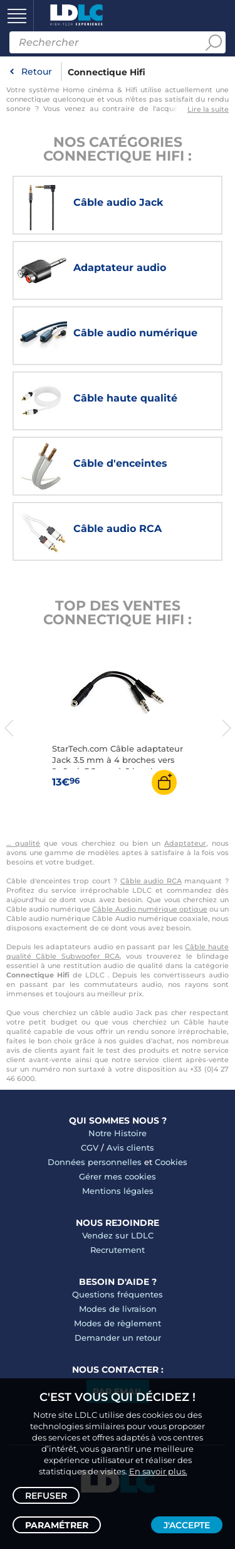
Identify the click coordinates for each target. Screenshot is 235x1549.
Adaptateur (185, 843)
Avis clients (130, 1147)
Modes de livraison (118, 1309)
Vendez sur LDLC (118, 1235)
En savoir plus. (158, 1471)
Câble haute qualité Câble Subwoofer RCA (117, 951)
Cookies (171, 1162)
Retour (36, 71)
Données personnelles (95, 1162)
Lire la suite (208, 109)
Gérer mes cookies (117, 1176)
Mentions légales (118, 1191)
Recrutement (117, 1250)
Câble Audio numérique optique (149, 909)
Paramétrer (56, 1525)
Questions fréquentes (117, 1294)
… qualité (23, 843)
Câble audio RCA (151, 880)
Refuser (46, 1495)
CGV (89, 1147)
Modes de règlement (117, 1323)
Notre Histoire (117, 1133)
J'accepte (187, 1525)
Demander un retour (118, 1338)
